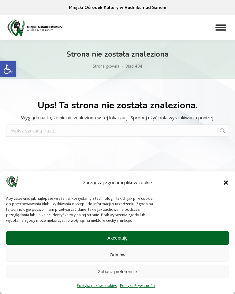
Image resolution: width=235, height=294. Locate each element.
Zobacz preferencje (117, 271)
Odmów (117, 254)
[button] (8, 69)
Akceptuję (117, 237)
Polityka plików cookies (97, 285)
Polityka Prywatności (137, 285)
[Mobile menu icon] (221, 27)
